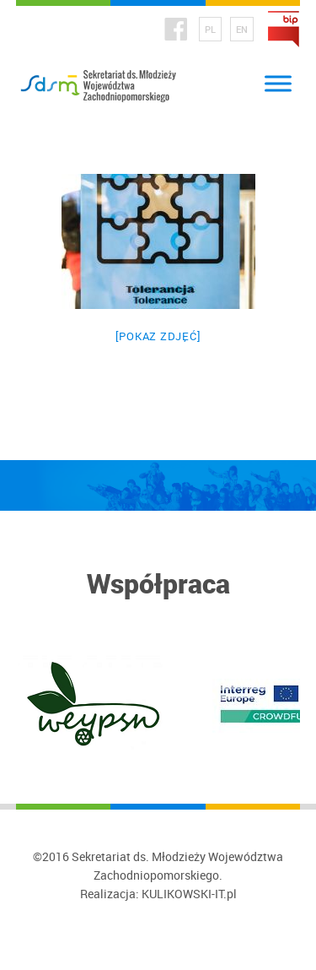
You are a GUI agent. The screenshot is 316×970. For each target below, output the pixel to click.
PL (210, 29)
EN (242, 29)
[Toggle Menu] (278, 84)
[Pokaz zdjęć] (158, 336)
